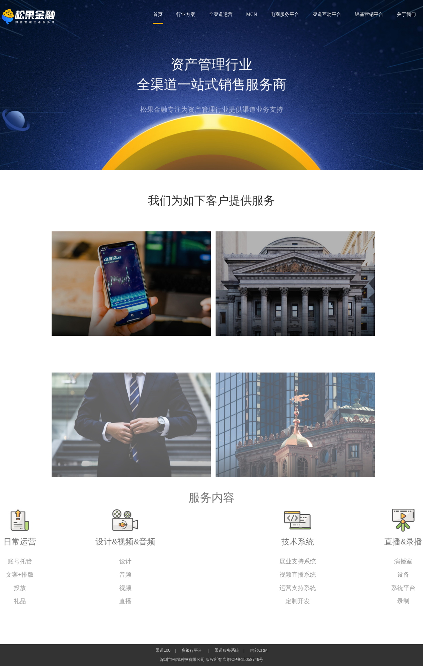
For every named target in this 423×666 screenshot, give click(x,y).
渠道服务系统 (227, 650)
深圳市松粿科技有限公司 (28, 16)
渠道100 (162, 650)
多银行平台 (192, 650)
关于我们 (406, 14)
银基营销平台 (369, 14)
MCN (251, 14)
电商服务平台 (285, 14)
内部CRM (259, 650)
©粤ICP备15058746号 (243, 659)
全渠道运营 (221, 14)
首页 (158, 14)
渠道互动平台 (327, 14)
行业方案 (185, 14)
